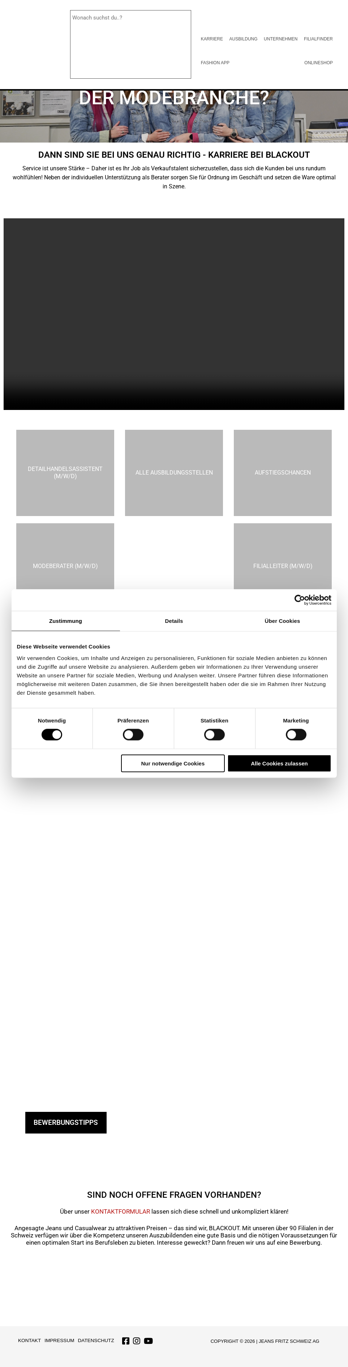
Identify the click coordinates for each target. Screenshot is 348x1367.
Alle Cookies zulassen (279, 763)
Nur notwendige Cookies (173, 763)
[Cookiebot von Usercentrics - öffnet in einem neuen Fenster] (299, 600)
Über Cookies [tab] (282, 621)
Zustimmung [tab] (65, 621)
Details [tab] (174, 621)
